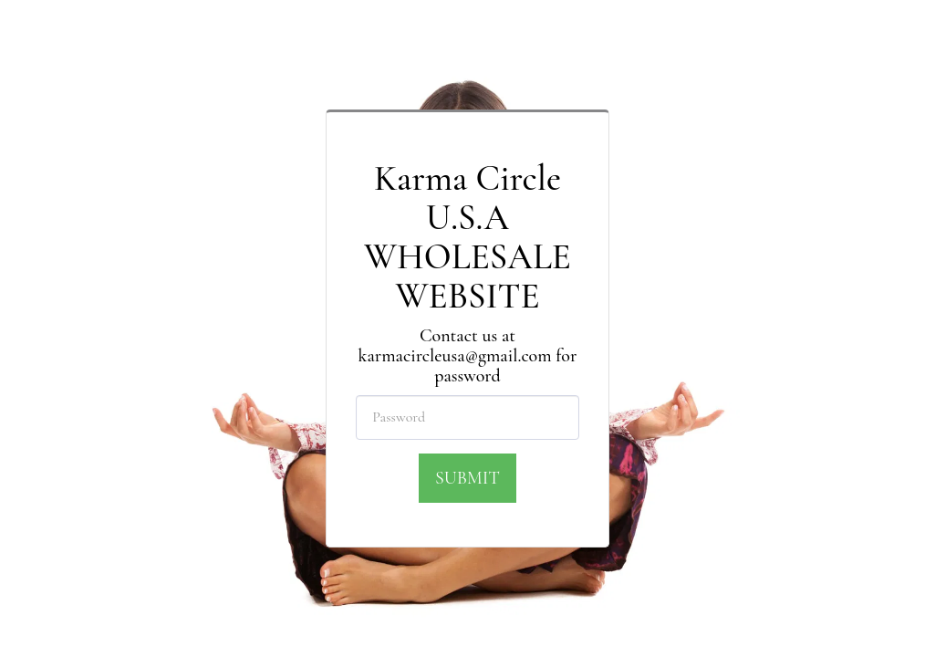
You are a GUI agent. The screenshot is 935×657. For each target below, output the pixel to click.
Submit (467, 478)
